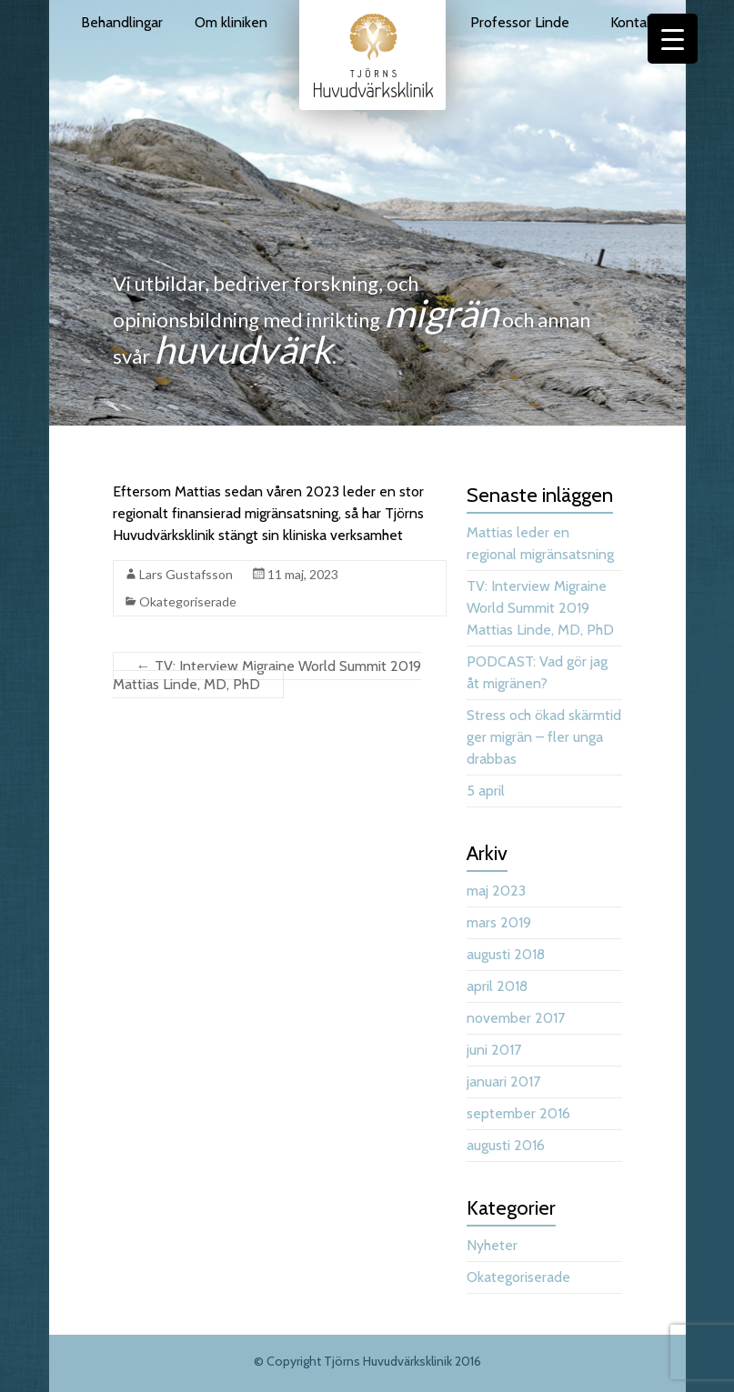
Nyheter (492, 1245)
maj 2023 (496, 890)
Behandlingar (122, 22)
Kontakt (634, 22)
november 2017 (516, 1017)
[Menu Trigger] (673, 39)
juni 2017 (494, 1049)
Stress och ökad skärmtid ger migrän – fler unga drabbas (544, 736)
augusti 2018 (506, 954)
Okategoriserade (187, 601)
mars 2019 (499, 922)
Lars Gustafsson (186, 574)
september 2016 (518, 1113)
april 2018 (497, 986)
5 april (486, 790)
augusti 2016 (506, 1145)
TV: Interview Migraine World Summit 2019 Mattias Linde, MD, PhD (267, 675)
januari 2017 (503, 1081)
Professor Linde (519, 22)
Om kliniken (231, 22)
